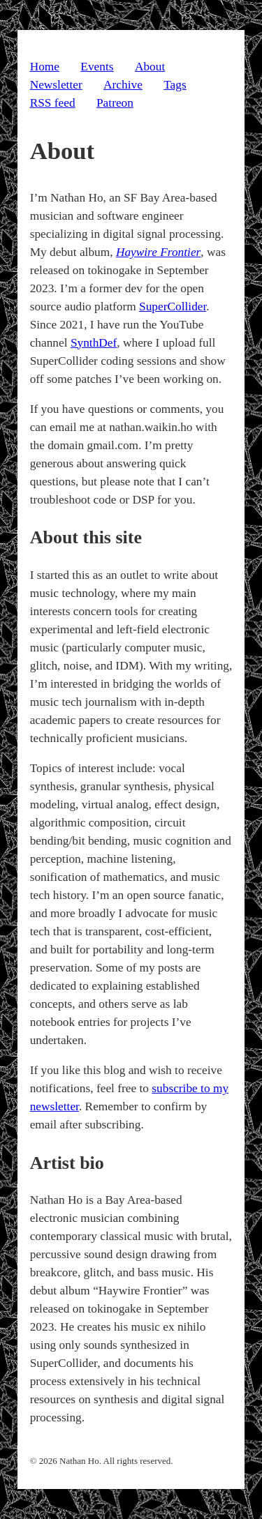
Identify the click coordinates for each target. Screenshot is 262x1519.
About (150, 66)
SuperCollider (172, 306)
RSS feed (52, 102)
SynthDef (94, 342)
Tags (174, 84)
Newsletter (56, 84)
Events (96, 66)
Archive (123, 84)
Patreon (114, 102)
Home (44, 66)
